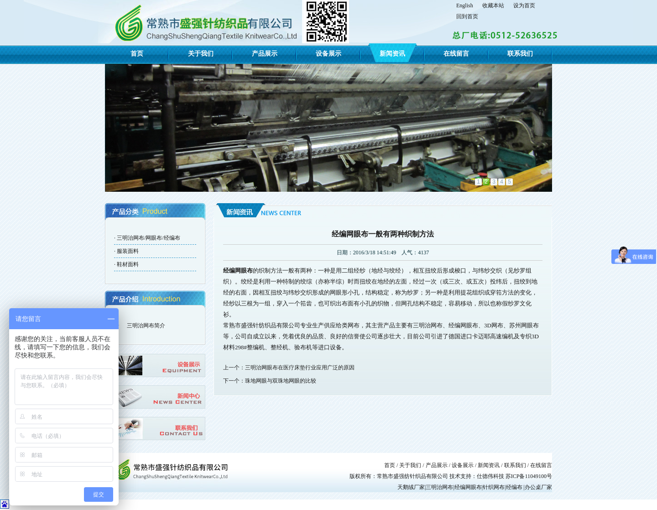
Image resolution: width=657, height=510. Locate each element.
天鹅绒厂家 (411, 487)
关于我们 (201, 53)
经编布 (514, 487)
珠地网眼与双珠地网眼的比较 (280, 381)
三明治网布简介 (146, 325)
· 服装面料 (126, 251)
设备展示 (328, 53)
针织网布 (494, 487)
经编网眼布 (238, 270)
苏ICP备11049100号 (529, 476)
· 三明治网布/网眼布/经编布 (147, 238)
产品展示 (264, 53)
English (464, 5)
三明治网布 (439, 487)
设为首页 (524, 5)
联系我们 (520, 53)
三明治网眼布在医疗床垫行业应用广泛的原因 (300, 367)
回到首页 (467, 16)
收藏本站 (493, 5)
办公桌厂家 (538, 487)
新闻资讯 (392, 53)
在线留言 (456, 53)
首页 (136, 53)
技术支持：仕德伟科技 (477, 476)
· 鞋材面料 (126, 264)
